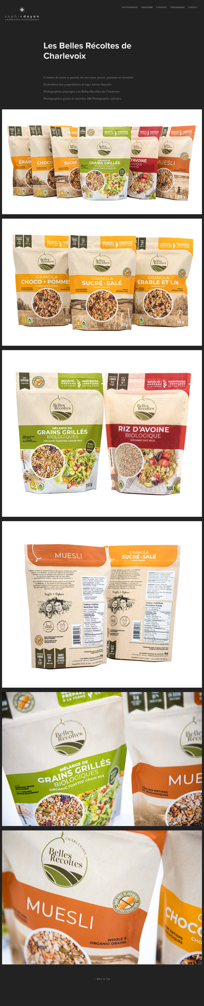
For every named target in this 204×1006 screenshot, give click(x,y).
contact (193, 7)
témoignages (177, 7)
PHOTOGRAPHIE (130, 7)
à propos (161, 7)
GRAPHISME (147, 7)
